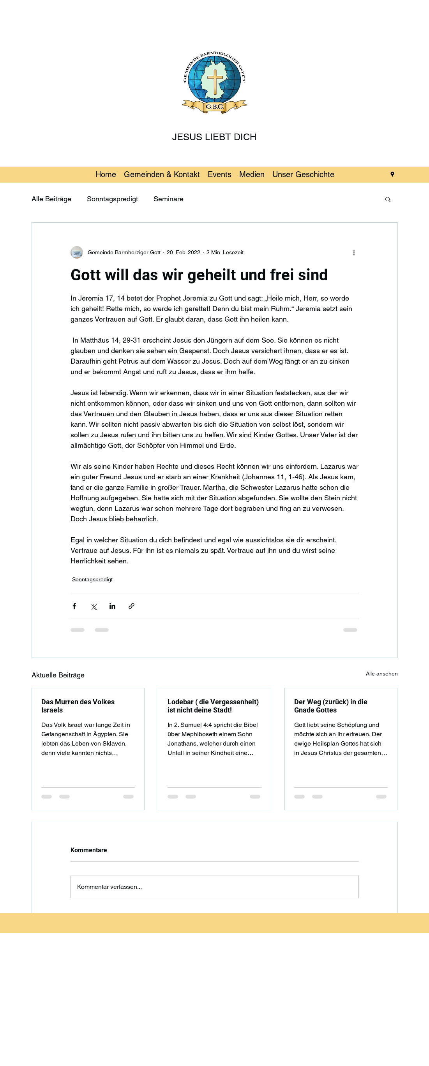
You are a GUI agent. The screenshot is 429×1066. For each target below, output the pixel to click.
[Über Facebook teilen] (74, 606)
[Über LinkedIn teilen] (112, 606)
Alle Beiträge (51, 199)
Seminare (169, 199)
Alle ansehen (382, 673)
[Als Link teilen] (131, 606)
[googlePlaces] (392, 174)
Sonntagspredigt (112, 199)
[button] (388, 199)
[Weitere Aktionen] (354, 252)
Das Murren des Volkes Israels (78, 706)
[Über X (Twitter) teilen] (93, 606)
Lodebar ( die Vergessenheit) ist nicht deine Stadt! (213, 706)
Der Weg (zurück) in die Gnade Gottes (330, 706)
